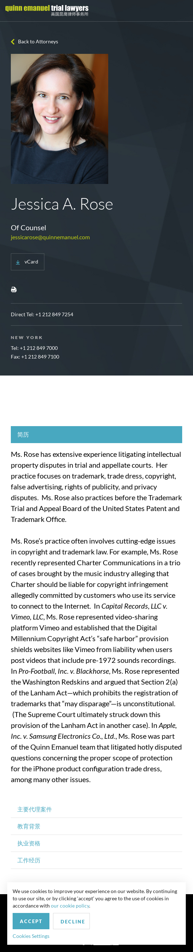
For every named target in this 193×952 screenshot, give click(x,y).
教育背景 (28, 826)
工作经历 (28, 860)
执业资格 (28, 843)
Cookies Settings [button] (31, 936)
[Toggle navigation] (181, 10)
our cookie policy (70, 905)
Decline (73, 922)
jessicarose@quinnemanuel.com (50, 236)
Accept (31, 921)
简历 (23, 434)
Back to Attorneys (38, 41)
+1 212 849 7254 (54, 314)
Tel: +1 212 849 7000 (34, 348)
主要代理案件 (34, 809)
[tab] (96, 434)
